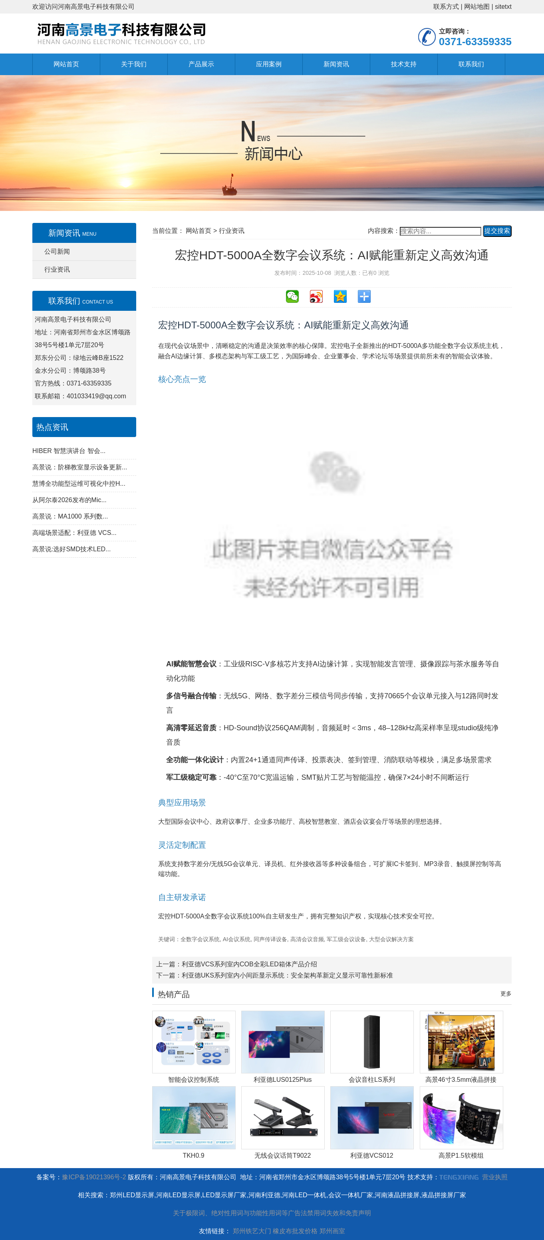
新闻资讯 (336, 64)
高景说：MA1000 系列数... (70, 516)
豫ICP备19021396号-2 (94, 1177)
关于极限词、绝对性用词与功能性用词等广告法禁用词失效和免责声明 (272, 1213)
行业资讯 (57, 269)
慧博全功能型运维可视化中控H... (78, 483)
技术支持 (404, 64)
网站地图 (477, 6)
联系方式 (446, 6)
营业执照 (495, 1177)
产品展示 (201, 64)
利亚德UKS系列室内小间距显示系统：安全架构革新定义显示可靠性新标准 (287, 975)
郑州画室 (332, 1231)
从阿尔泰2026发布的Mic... (69, 500)
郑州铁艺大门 (252, 1231)
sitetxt (503, 6)
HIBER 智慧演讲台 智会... (68, 450)
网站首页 (66, 64)
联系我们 (471, 64)
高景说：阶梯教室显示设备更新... (79, 467)
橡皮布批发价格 (295, 1231)
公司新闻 (57, 251)
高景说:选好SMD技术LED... (71, 549)
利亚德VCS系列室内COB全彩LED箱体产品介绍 (249, 964)
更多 (506, 993)
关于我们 (134, 64)
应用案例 (269, 64)
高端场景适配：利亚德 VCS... (74, 532)
